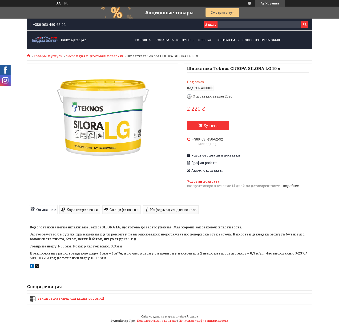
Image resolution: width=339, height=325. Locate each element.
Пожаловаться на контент (157, 320)
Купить (210, 125)
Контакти (226, 40)
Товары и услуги (48, 56)
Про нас (205, 40)
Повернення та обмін (262, 40)
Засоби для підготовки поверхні (94, 56)
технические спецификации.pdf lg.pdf (71, 298)
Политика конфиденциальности (203, 320)
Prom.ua (192, 316)
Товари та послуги (173, 40)
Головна (143, 40)
